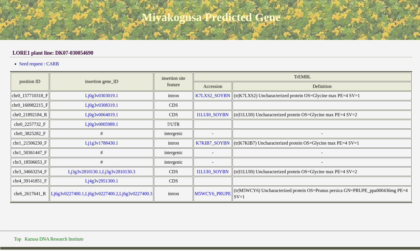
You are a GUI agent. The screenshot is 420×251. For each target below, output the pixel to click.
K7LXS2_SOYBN (213, 95)
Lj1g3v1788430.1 (101, 143)
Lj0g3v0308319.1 (101, 105)
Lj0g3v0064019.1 (101, 114)
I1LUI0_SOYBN (212, 114)
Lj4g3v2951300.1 (101, 180)
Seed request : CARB (39, 63)
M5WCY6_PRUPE (213, 193)
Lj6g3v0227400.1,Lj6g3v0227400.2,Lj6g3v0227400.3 (101, 193)
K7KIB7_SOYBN (213, 143)
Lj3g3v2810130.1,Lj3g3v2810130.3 (101, 171)
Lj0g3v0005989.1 (101, 124)
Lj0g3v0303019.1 (101, 95)
